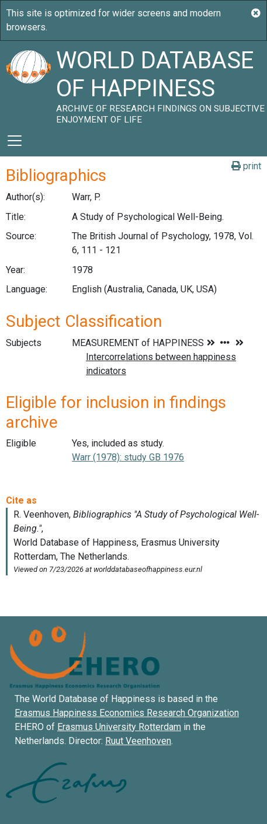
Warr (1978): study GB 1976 (128, 457)
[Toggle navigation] (14, 141)
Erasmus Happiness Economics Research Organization (127, 712)
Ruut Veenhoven (138, 740)
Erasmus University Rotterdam (119, 726)
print (246, 166)
